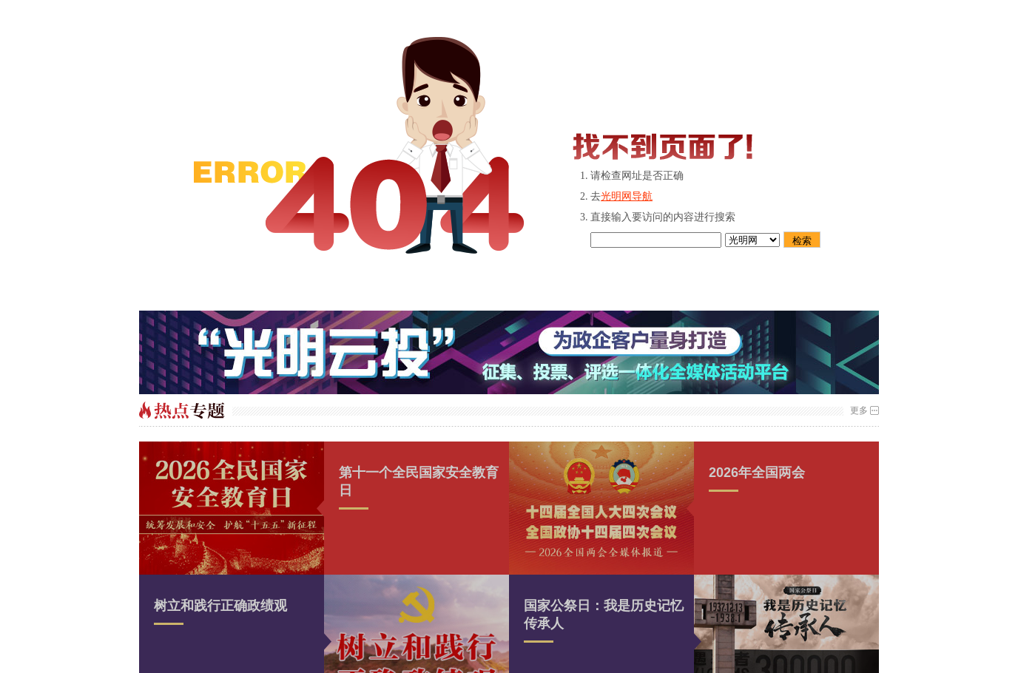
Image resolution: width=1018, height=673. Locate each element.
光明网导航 (627, 196)
